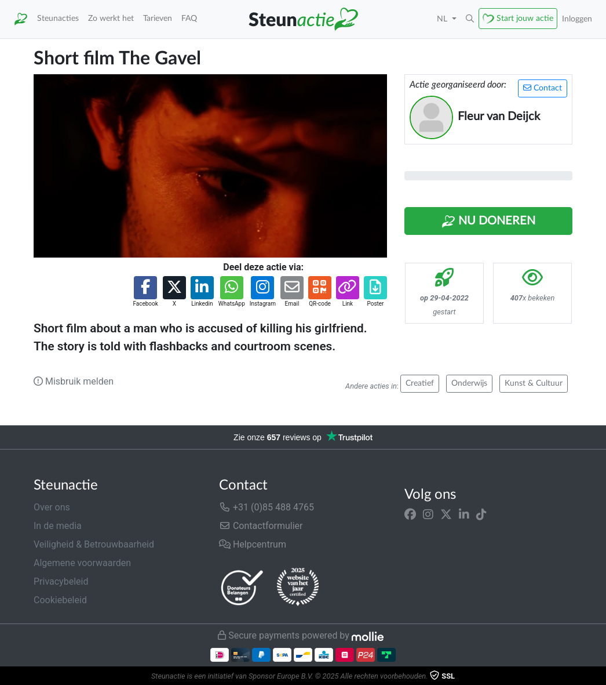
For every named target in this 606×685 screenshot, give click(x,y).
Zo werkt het (111, 18)
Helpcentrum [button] (252, 544)
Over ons (52, 507)
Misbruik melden (74, 381)
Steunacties (58, 18)
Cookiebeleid (60, 600)
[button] (470, 19)
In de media (58, 525)
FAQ (189, 18)
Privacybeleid (61, 581)
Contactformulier (261, 525)
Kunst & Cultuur (534, 383)
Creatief (420, 383)
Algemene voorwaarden (82, 562)
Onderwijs (469, 383)
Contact (542, 88)
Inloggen (577, 19)
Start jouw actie (525, 18)
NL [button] (443, 19)
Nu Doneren (488, 222)
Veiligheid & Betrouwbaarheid (94, 544)
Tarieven (157, 18)
